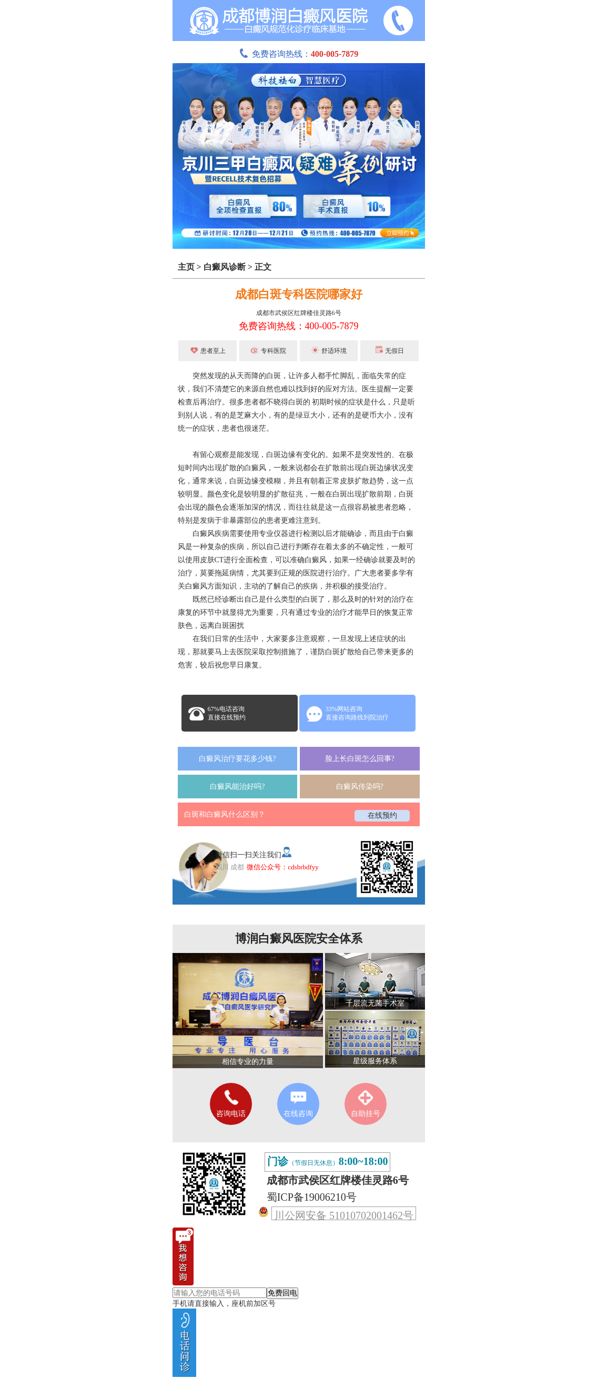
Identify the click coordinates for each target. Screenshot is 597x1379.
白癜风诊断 (225, 266)
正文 (263, 266)
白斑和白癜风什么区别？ (224, 814)
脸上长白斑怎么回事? (359, 759)
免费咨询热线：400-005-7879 (299, 326)
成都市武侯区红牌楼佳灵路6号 (298, 313)
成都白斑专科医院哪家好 (298, 294)
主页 (186, 266)
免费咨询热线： (299, 53)
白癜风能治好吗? (237, 786)
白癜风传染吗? (359, 786)
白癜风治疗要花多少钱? (237, 759)
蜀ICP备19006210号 (312, 1197)
